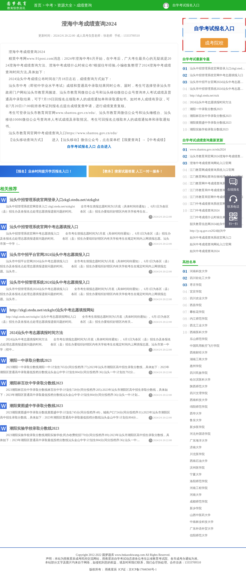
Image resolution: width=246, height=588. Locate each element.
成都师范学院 (199, 501)
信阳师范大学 (199, 535)
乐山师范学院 (199, 339)
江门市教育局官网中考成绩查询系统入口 (216, 197)
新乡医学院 (197, 427)
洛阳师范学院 (199, 481)
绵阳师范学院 (199, 406)
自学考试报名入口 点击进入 (89, 146)
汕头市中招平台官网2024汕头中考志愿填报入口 (50, 255)
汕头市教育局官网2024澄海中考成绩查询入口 (217, 156)
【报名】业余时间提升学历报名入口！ (43, 171)
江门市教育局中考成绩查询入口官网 (213, 190)
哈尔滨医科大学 (200, 379)
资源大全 (65, 5)
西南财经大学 (199, 352)
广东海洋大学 (199, 440)
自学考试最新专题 (196, 59)
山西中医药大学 (200, 515)
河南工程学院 (199, 488)
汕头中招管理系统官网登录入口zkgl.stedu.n (217, 68)
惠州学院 (196, 366)
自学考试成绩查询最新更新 (202, 140)
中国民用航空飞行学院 (204, 345)
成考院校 (214, 43)
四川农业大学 (199, 298)
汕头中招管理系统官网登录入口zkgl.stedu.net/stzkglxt (54, 200)
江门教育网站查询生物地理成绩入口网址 (216, 176)
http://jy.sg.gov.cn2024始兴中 (208, 230)
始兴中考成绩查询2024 (204, 251)
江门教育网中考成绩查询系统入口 (212, 183)
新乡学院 (196, 508)
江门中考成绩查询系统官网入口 (210, 203)
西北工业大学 (199, 325)
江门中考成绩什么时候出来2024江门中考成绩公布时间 (217, 217)
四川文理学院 (199, 393)
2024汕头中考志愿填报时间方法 (36, 333)
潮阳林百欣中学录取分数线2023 (36, 383)
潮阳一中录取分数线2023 (31, 360)
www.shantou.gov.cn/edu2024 (208, 149)
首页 (38, 5)
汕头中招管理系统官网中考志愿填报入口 (44, 227)
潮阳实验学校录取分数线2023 (34, 428)
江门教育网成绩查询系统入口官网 (212, 169)
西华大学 (196, 413)
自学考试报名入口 (186, 5)
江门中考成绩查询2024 (204, 210)
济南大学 (196, 447)
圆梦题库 (108, 554)
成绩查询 (84, 5)
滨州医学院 (197, 467)
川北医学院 (197, 454)
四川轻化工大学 (200, 278)
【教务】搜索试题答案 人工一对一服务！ (132, 171)
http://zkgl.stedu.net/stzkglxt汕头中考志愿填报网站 (52, 310)
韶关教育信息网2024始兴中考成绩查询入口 (217, 224)
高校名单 (189, 262)
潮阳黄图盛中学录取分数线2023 (36, 406)
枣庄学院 (196, 284)
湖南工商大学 (199, 359)
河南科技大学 (199, 271)
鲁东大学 (196, 420)
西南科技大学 (199, 400)
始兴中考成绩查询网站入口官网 (210, 244)
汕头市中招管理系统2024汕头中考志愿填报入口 (50, 282)
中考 (49, 5)
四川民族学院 (199, 372)
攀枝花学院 (197, 311)
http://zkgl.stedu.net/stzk (204, 95)
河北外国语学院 (200, 433)
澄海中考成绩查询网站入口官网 (210, 163)
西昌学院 (196, 305)
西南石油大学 (199, 460)
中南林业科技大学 (202, 521)
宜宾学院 (196, 291)
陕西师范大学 (199, 386)
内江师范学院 (199, 318)
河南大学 (196, 494)
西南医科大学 (199, 332)
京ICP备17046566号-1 (143, 569)
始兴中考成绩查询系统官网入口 (210, 237)
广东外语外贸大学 (202, 528)
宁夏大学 (196, 474)
